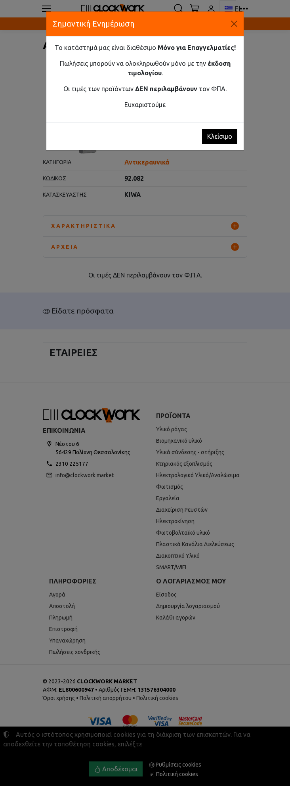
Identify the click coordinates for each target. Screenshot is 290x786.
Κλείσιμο (219, 136)
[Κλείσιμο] (234, 23)
